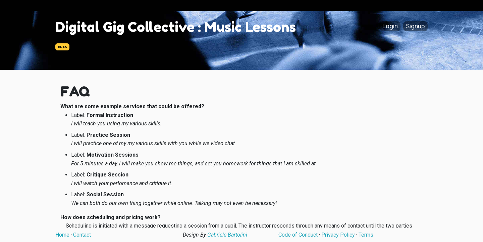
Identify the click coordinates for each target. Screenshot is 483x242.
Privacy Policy (338, 235)
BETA (62, 47)
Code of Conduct (298, 235)
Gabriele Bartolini (227, 235)
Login (390, 26)
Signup (415, 26)
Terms (366, 235)
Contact (82, 235)
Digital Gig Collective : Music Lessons (175, 27)
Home (62, 235)
